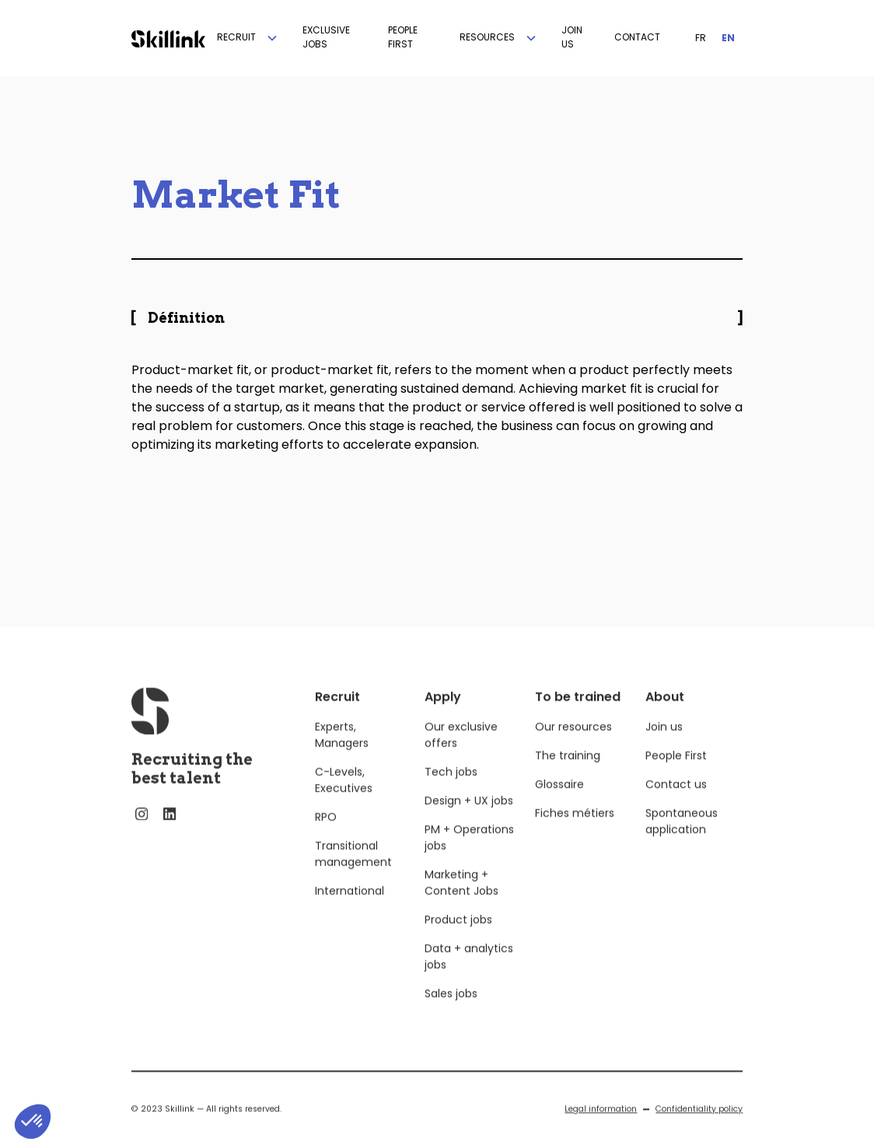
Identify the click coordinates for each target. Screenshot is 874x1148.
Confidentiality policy (699, 1126)
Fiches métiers (574, 830)
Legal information (601, 1126)
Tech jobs (451, 788)
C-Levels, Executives (343, 797)
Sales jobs (451, 1010)
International (349, 907)
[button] (248, 38)
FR (700, 37)
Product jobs (458, 936)
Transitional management (353, 871)
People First (676, 772)
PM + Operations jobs (469, 854)
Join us (664, 743)
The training (567, 772)
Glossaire (559, 801)
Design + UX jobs (469, 817)
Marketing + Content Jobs (461, 899)
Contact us (676, 801)
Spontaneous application (681, 838)
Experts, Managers (342, 752)
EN (728, 37)
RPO (326, 834)
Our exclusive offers (461, 752)
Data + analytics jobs (469, 973)
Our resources (573, 743)
